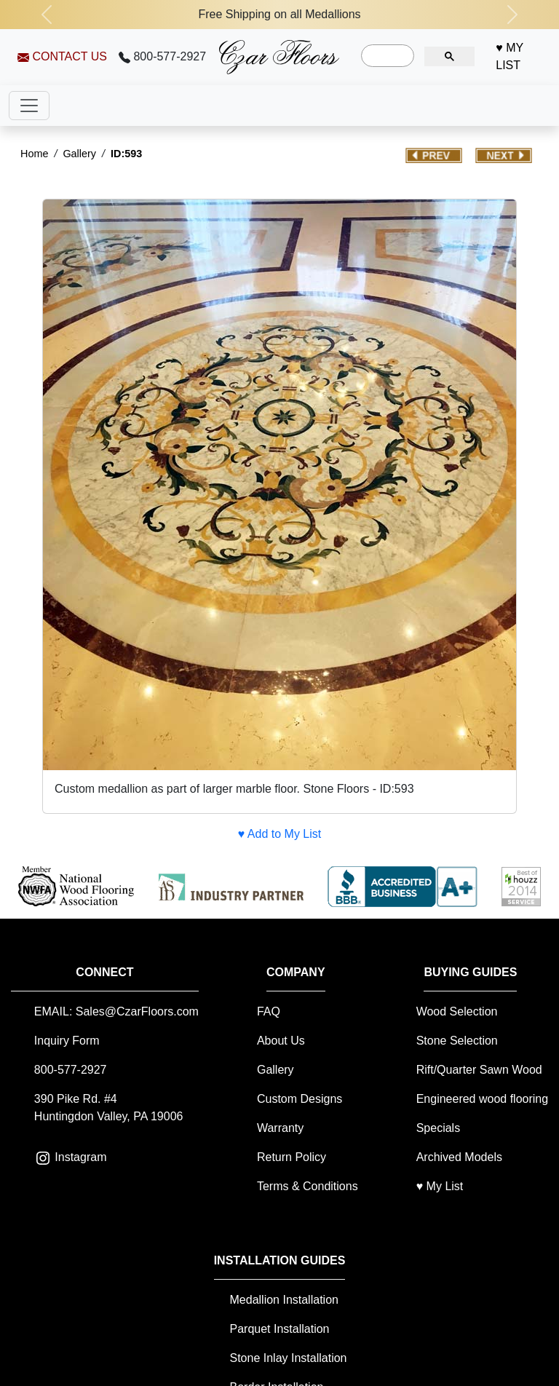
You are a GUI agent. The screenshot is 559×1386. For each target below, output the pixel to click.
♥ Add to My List (279, 834)
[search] (386, 56)
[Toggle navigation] (29, 105)
